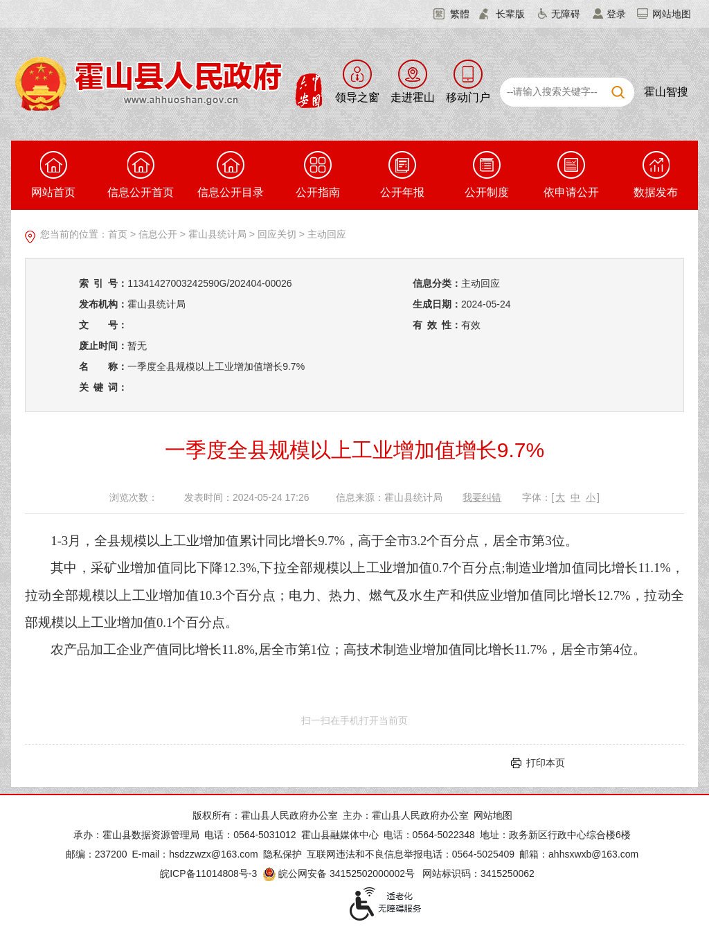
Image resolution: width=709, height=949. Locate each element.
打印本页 (545, 762)
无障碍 (565, 13)
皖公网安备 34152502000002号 (339, 873)
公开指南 (318, 174)
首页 (117, 234)
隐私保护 (282, 854)
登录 (616, 13)
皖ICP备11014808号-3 (208, 873)
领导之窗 (357, 97)
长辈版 (510, 13)
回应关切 (277, 234)
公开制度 (487, 174)
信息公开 (157, 234)
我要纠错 (482, 497)
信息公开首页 (140, 174)
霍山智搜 (666, 92)
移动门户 (468, 97)
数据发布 (656, 174)
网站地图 (671, 13)
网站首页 (53, 174)
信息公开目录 (230, 174)
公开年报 (402, 174)
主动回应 (326, 234)
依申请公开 (571, 174)
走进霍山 (413, 97)
